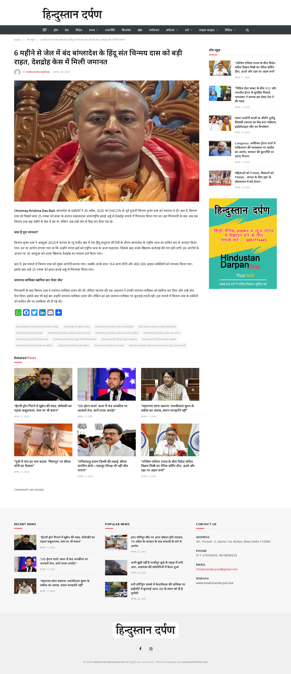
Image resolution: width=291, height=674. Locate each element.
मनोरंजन (154, 30)
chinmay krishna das (77, 326)
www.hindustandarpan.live (109, 662)
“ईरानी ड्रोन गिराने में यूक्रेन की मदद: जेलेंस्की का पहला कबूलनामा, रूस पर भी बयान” (43, 408)
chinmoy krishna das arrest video (117, 333)
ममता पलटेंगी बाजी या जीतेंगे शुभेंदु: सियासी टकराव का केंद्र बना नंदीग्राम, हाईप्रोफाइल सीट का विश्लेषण (255, 122)
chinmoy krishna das (29, 333)
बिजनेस (126, 30)
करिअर (170, 30)
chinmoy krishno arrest (109, 345)
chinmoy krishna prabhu (73, 345)
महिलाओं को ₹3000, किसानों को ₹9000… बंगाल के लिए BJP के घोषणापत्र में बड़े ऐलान (254, 177)
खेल (140, 30)
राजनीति (110, 30)
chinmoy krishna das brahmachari (74, 339)
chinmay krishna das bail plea (157, 326)
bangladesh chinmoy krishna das (37, 326)
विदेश (79, 30)
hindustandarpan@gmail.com (217, 569)
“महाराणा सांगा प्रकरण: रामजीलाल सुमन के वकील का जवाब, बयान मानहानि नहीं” (167, 408)
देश (67, 30)
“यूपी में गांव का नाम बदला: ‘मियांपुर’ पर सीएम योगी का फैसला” (42, 464)
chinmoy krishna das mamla (119, 339)
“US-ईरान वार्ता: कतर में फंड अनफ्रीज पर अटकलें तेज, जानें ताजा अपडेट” (103, 408)
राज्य (92, 30)
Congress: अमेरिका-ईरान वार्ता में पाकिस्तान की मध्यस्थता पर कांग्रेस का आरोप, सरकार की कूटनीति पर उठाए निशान (255, 149)
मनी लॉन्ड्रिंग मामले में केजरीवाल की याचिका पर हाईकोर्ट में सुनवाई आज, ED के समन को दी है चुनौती (158, 588)
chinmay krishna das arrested (114, 326)
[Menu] (45, 29)
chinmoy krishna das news (159, 339)
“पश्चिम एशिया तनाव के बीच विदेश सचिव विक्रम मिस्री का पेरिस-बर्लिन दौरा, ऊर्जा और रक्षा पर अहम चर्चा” (168, 466)
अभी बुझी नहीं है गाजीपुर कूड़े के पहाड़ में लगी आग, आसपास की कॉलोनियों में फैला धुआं (157, 564)
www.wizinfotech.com (194, 662)
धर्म (187, 30)
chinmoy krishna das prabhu (34, 345)
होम (56, 30)
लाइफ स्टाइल (207, 30)
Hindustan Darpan (38, 72)
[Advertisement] (175, 14)
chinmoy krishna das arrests (161, 333)
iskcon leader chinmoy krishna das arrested (157, 345)
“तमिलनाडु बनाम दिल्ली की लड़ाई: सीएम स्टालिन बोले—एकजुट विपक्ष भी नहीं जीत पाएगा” (103, 466)
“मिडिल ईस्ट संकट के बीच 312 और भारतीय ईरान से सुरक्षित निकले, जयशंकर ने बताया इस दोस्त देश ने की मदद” (255, 94)
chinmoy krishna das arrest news (69, 333)
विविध (228, 30)
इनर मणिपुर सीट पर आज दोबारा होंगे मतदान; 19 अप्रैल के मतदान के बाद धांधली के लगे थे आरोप (157, 541)
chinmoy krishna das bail (32, 339)
